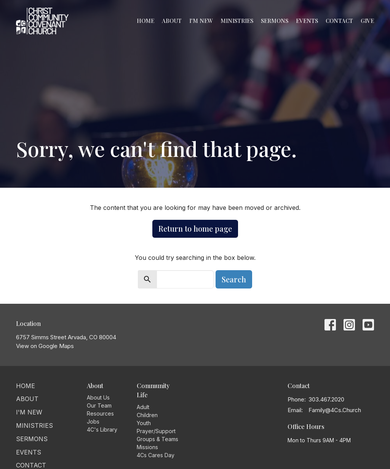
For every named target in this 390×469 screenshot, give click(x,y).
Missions (147, 447)
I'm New (201, 20)
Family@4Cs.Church (334, 410)
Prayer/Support (156, 431)
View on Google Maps (45, 346)
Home (145, 20)
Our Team (99, 405)
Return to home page (195, 228)
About (172, 20)
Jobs (93, 421)
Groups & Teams (157, 439)
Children (147, 415)
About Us (98, 397)
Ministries (237, 20)
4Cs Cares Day (155, 455)
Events (307, 20)
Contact (339, 20)
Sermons (274, 20)
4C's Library (102, 429)
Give (367, 20)
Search (234, 279)
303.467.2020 (326, 399)
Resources (100, 413)
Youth (144, 423)
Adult (143, 407)
